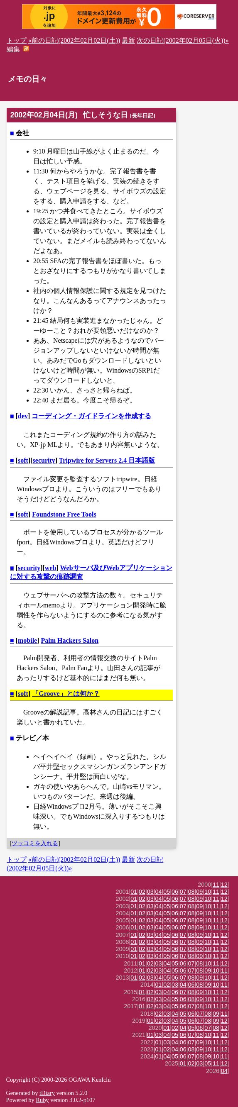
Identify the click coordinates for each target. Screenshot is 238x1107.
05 (166, 891)
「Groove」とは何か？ (65, 693)
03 (150, 891)
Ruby (42, 1100)
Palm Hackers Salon (70, 640)
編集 (13, 49)
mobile (27, 640)
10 (207, 891)
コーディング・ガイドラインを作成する (91, 415)
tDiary (47, 1093)
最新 (128, 40)
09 (199, 891)
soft (23, 460)
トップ (17, 40)
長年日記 (142, 115)
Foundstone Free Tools (64, 514)
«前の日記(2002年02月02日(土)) (74, 40)
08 (191, 891)
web (50, 567)
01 (133, 891)
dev (23, 415)
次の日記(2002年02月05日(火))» (182, 40)
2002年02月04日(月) (44, 115)
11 (216, 884)
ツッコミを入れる (35, 843)
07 (183, 891)
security (44, 460)
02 (142, 891)
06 (175, 891)
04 (158, 891)
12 (224, 884)
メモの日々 (27, 79)
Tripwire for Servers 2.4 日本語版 (107, 460)
